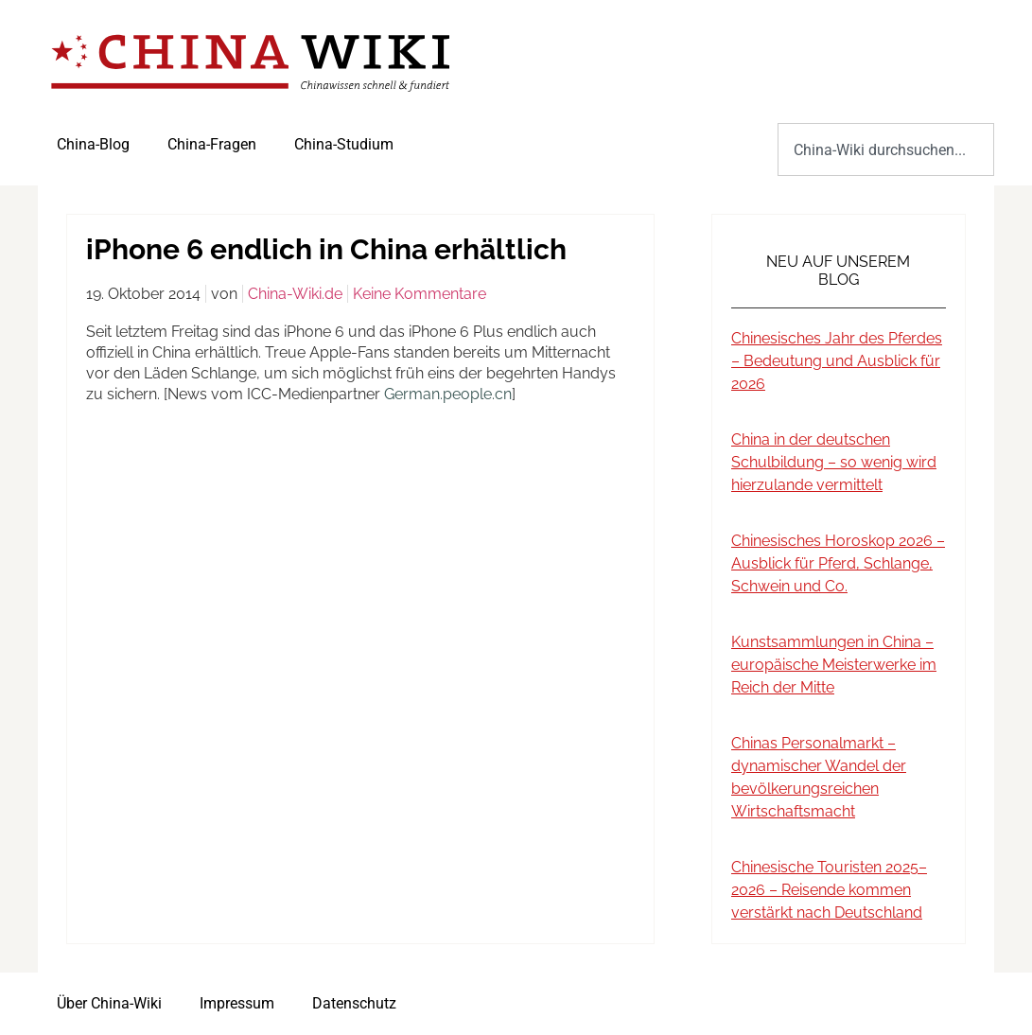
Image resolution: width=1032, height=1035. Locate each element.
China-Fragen (211, 144)
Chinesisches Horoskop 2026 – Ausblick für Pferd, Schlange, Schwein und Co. (838, 563)
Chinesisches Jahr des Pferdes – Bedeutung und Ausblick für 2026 (836, 361)
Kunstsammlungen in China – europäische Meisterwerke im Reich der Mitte (833, 664)
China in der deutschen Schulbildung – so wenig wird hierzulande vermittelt (833, 462)
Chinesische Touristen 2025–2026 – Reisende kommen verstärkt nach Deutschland (829, 889)
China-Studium (344, 144)
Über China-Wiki (109, 1003)
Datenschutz (354, 1003)
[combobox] (886, 149)
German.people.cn (448, 394)
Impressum (237, 1003)
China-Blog (93, 144)
